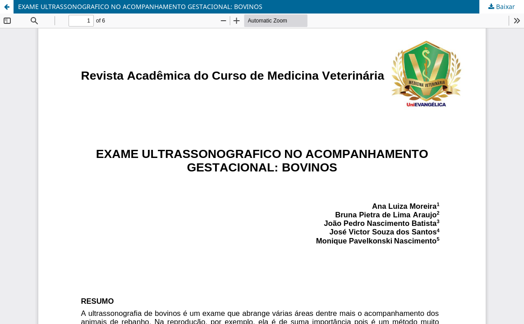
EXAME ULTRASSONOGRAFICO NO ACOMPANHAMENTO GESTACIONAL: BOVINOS (140, 6)
